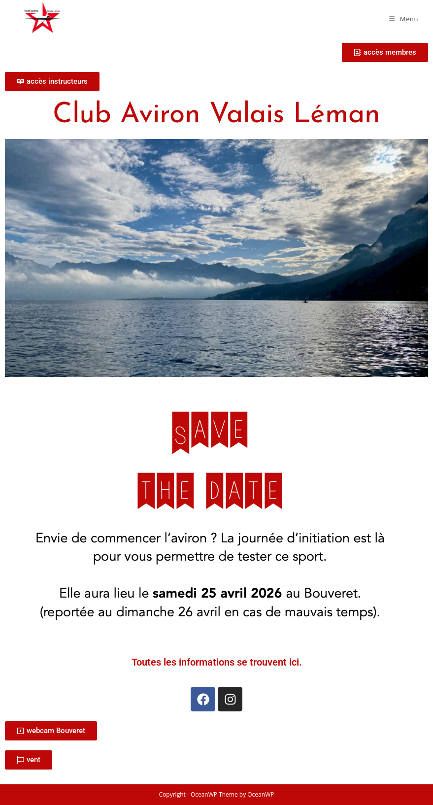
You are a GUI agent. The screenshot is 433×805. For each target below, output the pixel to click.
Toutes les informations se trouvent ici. (217, 662)
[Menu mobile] (403, 18)
